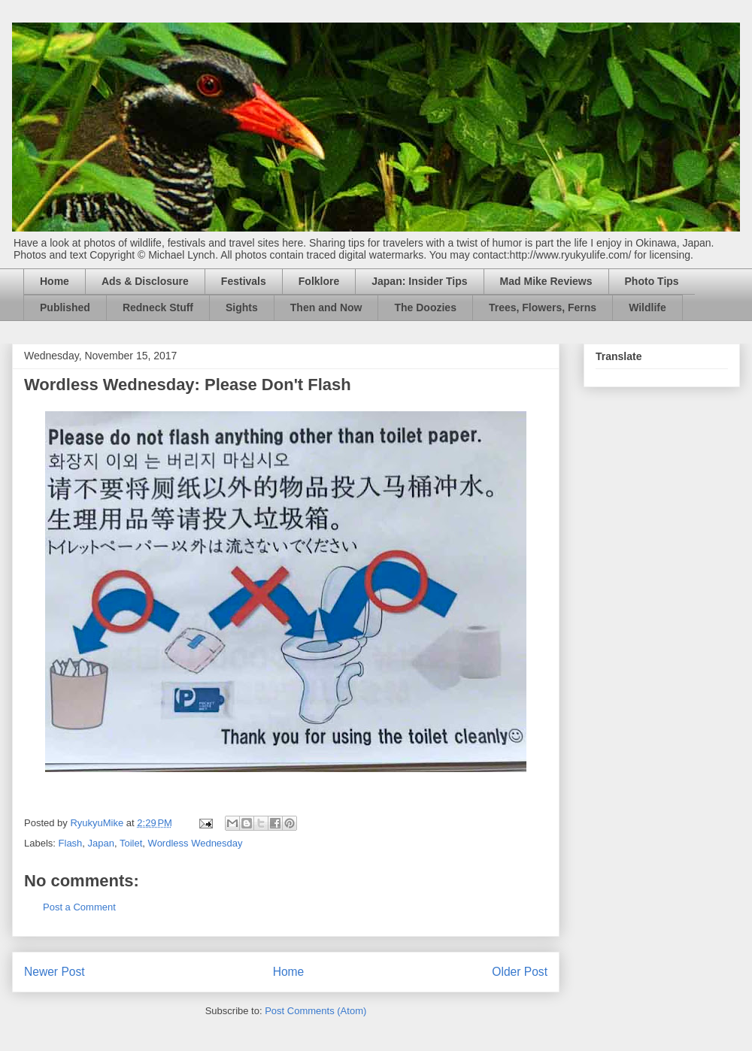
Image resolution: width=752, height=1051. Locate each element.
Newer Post (54, 971)
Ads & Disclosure (145, 281)
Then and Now (326, 307)
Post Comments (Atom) (315, 1010)
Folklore (319, 281)
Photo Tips (652, 281)
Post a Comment (79, 907)
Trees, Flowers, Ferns (542, 307)
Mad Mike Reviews (546, 281)
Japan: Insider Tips (419, 281)
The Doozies (425, 307)
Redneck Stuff (158, 307)
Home (54, 281)
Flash (71, 843)
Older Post (519, 971)
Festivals (243, 281)
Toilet (131, 843)
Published (65, 307)
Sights (242, 307)
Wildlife (647, 307)
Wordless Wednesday (195, 843)
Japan (101, 843)
